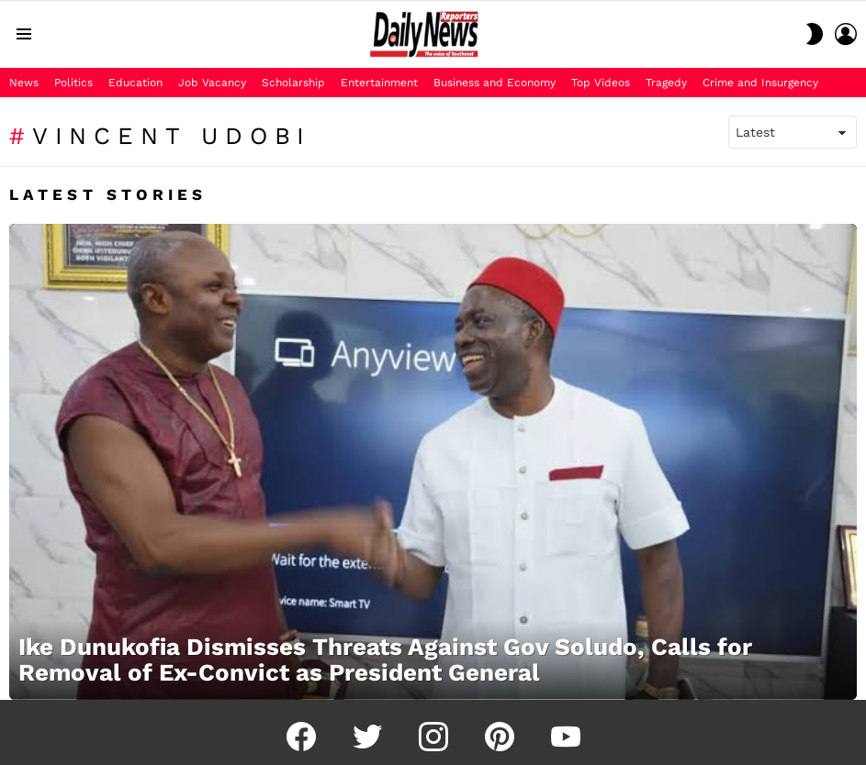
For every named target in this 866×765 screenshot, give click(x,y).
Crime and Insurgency (760, 82)
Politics (73, 82)
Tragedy (666, 82)
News (24, 82)
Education (135, 82)
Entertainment (379, 82)
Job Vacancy (212, 82)
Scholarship (293, 82)
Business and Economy (494, 82)
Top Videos (600, 82)
